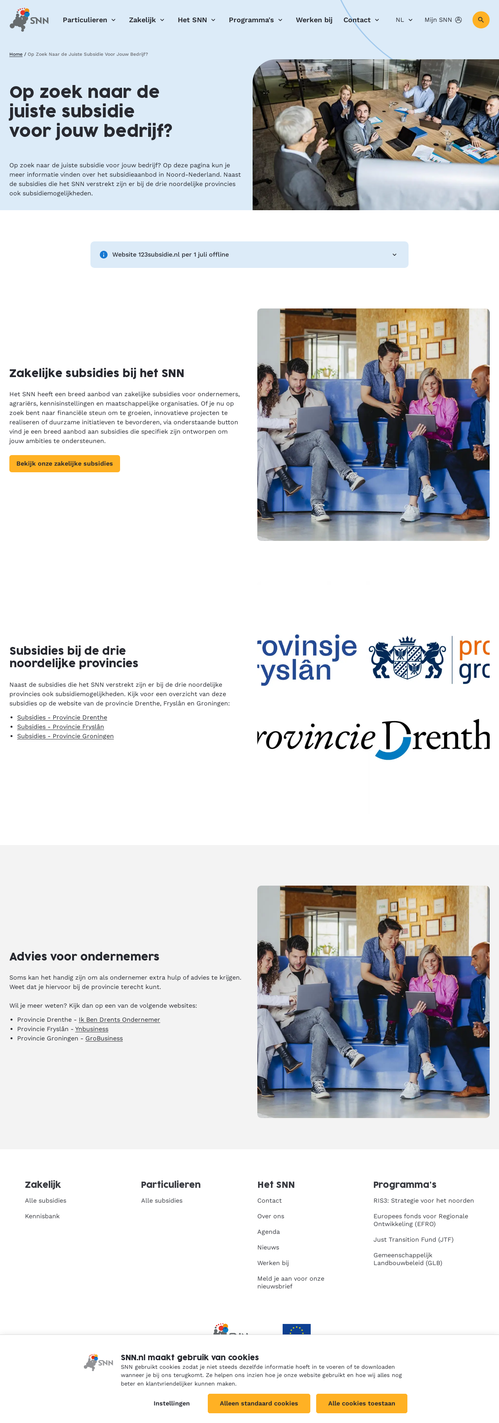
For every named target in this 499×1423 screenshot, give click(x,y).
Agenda (268, 1231)
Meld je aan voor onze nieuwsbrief (290, 1282)
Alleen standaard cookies (259, 1403)
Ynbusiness (91, 1029)
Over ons (270, 1216)
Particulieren (90, 20)
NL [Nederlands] (405, 20)
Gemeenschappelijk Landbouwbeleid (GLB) (407, 1259)
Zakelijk (148, 20)
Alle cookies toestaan (361, 1403)
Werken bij (314, 20)
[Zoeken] (481, 19)
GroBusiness (104, 1038)
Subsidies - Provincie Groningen (65, 736)
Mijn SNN (444, 20)
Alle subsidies (45, 1200)
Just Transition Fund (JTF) (413, 1239)
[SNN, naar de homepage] (29, 20)
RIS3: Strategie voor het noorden (423, 1200)
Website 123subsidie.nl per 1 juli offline (249, 254)
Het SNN (198, 20)
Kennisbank (42, 1216)
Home (16, 54)
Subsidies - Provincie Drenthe (62, 717)
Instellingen (172, 1403)
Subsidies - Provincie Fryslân (60, 726)
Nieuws (268, 1247)
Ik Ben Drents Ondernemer (119, 1019)
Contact (362, 20)
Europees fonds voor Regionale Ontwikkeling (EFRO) (420, 1220)
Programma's (257, 20)
